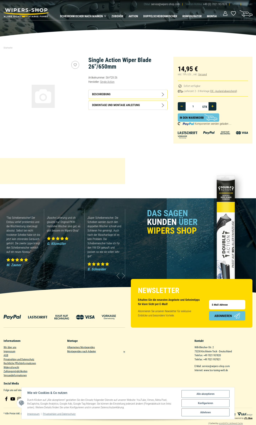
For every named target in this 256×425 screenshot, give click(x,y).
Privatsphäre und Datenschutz (19, 359)
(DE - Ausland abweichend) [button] (223, 91)
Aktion (133, 16)
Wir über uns (10, 347)
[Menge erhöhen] (212, 106)
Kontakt (248, 4)
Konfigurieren (205, 403)
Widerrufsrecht (11, 367)
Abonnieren (227, 316)
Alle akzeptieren (205, 393)
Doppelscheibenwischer (160, 16)
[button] (225, 13)
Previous (118, 276)
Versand (202, 74)
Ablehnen (205, 412)
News (235, 4)
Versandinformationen (15, 375)
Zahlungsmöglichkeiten (15, 371)
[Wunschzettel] (233, 13)
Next (123, 276)
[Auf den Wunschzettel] (75, 65)
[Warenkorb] (246, 13)
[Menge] (193, 106)
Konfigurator (192, 16)
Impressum (9, 351)
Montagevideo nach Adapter (81, 351)
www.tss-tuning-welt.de (216, 370)
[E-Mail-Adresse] (227, 304)
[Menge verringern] (182, 106)
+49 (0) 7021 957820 (215, 4)
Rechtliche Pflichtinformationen (20, 363)
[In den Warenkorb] (198, 117)
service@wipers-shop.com (165, 4)
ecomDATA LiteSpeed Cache (231, 423)
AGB (6, 355)
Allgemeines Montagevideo (81, 347)
